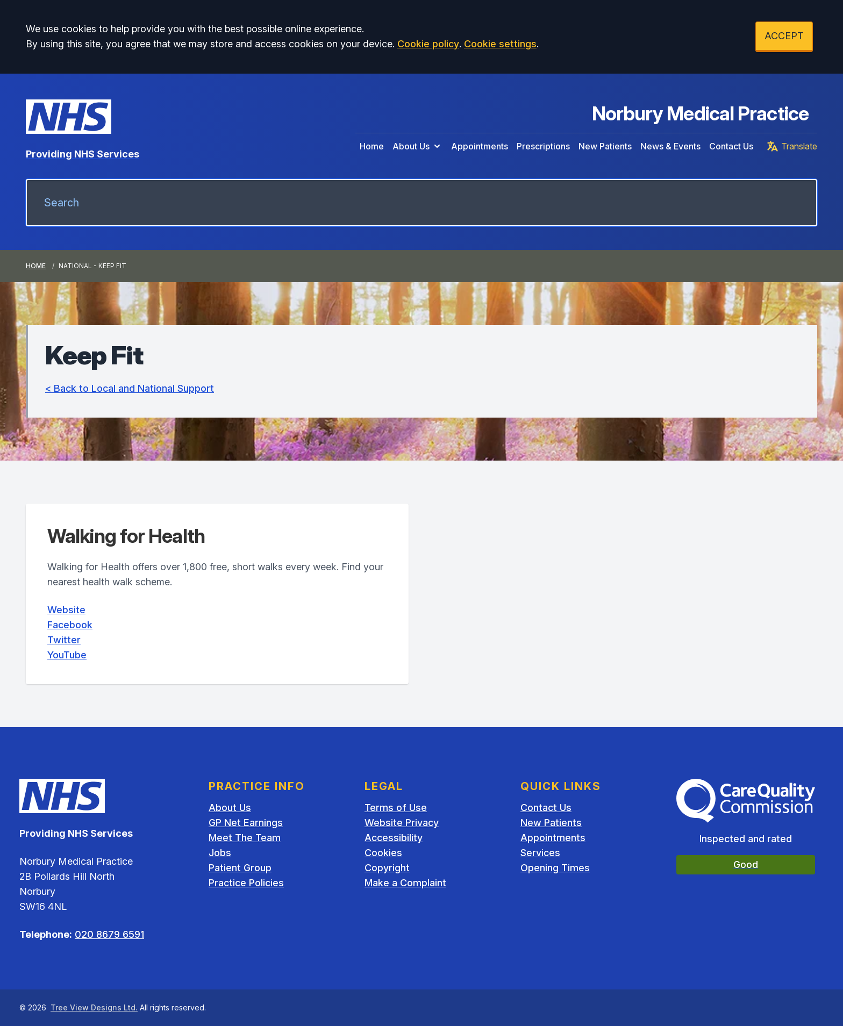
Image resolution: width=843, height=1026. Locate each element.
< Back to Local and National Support (129, 388)
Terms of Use (396, 807)
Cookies (383, 852)
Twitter (64, 639)
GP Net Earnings (246, 822)
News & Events (670, 146)
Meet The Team (245, 837)
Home (372, 146)
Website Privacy (402, 822)
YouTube (67, 655)
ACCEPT (784, 35)
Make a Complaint (405, 882)
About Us (417, 146)
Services (540, 852)
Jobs (220, 852)
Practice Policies (246, 882)
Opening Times (555, 867)
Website (66, 609)
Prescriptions (543, 146)
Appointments (479, 146)
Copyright (387, 867)
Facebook (69, 624)
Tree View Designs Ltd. (94, 1007)
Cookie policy (428, 43)
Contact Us (731, 146)
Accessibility (394, 837)
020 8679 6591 (109, 934)
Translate (791, 146)
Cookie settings (500, 43)
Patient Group (240, 867)
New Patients (605, 146)
